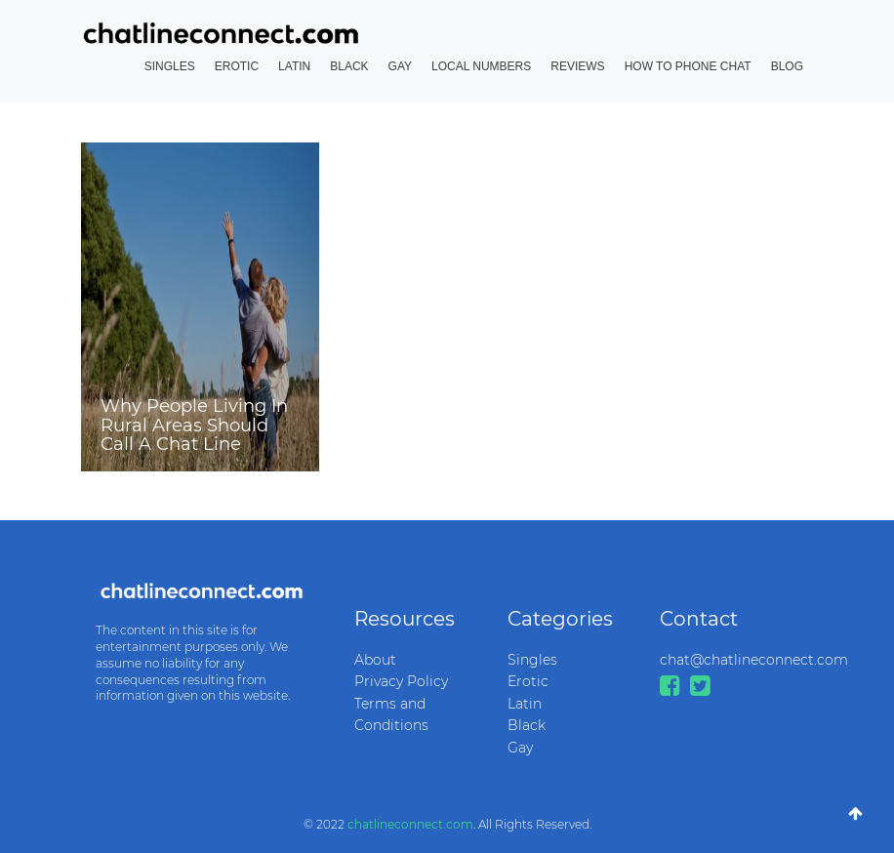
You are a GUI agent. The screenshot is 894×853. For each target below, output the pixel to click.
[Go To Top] (855, 813)
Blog (787, 66)
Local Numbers (481, 66)
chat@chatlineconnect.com (722, 660)
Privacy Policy (401, 681)
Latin (294, 66)
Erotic (237, 66)
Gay (400, 66)
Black (349, 66)
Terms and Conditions (391, 714)
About (375, 660)
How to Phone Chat (688, 66)
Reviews (577, 66)
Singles (169, 66)
